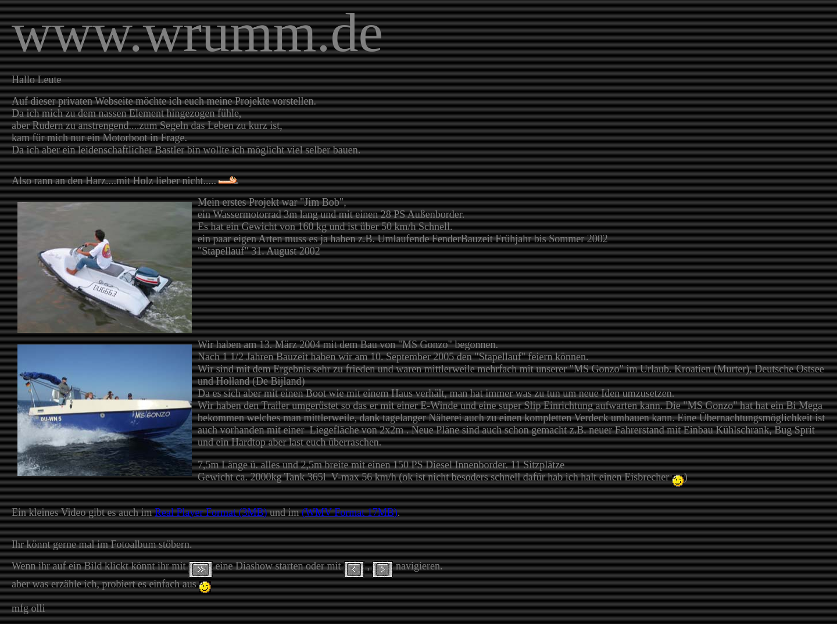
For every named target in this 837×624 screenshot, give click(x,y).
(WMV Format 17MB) (350, 512)
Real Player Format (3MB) (211, 512)
